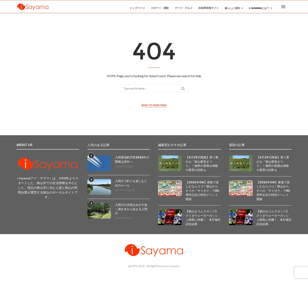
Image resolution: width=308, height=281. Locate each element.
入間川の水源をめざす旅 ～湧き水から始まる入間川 (132, 212)
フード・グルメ (183, 7)
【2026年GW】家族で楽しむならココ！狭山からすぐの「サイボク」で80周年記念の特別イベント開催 (203, 194)
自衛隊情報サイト (208, 7)
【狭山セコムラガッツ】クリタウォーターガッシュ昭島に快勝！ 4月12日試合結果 (203, 222)
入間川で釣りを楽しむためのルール (132, 186)
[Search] (290, 8)
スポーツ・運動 (160, 7)
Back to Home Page (154, 108)
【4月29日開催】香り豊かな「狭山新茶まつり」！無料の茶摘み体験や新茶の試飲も (203, 167)
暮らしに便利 (232, 8)
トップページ (137, 7)
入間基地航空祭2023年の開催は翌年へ (131, 163)
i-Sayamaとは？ (259, 8)
